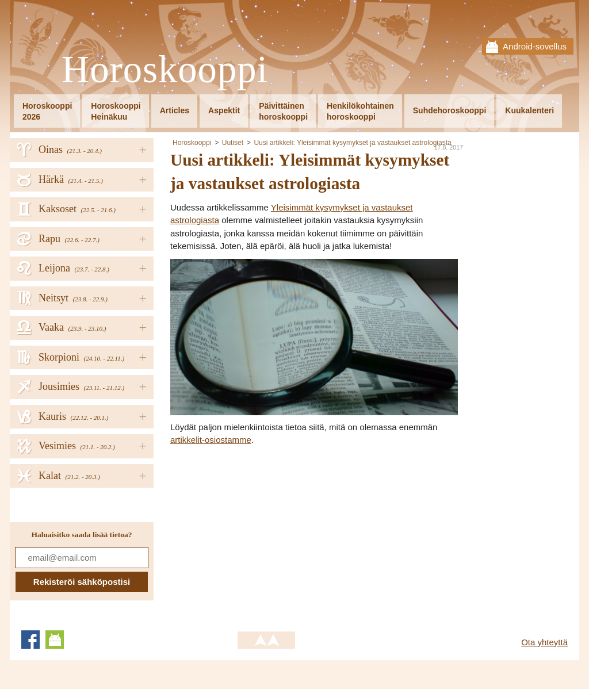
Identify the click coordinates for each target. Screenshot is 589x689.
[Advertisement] (267, 533)
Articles (174, 110)
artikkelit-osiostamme (210, 440)
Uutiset (232, 143)
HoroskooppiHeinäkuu (115, 111)
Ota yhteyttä (544, 642)
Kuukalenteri (529, 110)
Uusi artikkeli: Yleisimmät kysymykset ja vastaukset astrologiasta (352, 143)
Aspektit (224, 110)
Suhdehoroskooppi (450, 110)
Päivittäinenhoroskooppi (283, 111)
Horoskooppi (165, 70)
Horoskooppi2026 (47, 111)
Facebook (30, 639)
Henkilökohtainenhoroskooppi (360, 111)
